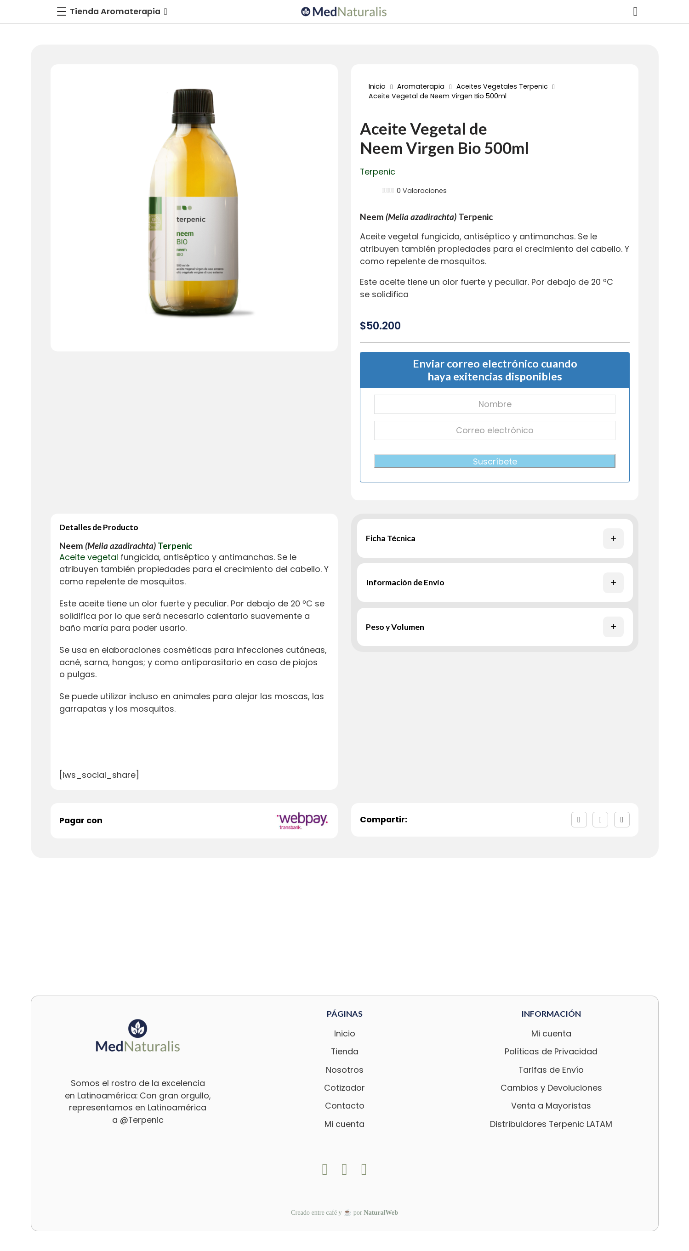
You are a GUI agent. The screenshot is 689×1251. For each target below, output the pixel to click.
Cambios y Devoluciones (551, 1087)
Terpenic (377, 171)
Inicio (377, 86)
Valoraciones (422, 190)
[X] (600, 819)
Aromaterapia (420, 86)
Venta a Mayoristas (551, 1105)
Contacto (344, 1105)
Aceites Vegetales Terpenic (502, 86)
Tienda (345, 1051)
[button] (495, 538)
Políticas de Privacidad (551, 1051)
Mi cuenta (344, 1124)
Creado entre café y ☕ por (344, 1212)
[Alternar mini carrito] (635, 12)
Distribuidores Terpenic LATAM (551, 1124)
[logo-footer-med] (138, 1035)
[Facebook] (579, 819)
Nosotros (345, 1070)
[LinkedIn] (622, 819)
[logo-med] (344, 12)
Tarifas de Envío (551, 1070)
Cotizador (344, 1087)
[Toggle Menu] (112, 12)
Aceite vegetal (389, 236)
